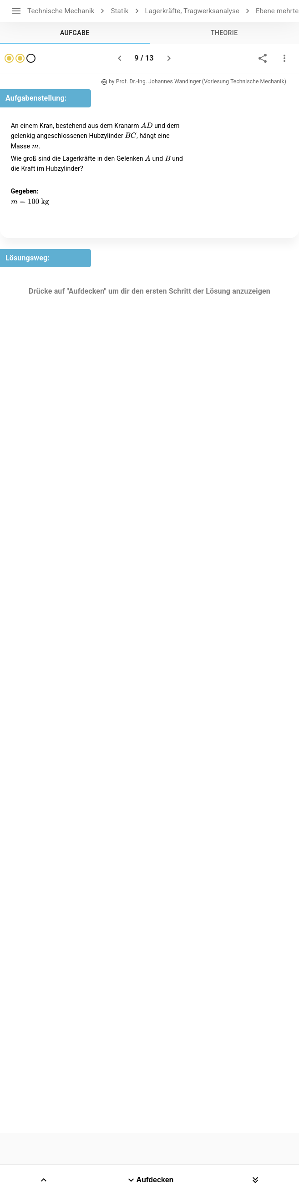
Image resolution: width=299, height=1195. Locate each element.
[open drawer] (16, 11)
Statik (119, 11)
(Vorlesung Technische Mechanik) (244, 81)
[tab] (75, 33)
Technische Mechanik (60, 11)
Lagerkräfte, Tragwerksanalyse (192, 11)
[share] (263, 58)
